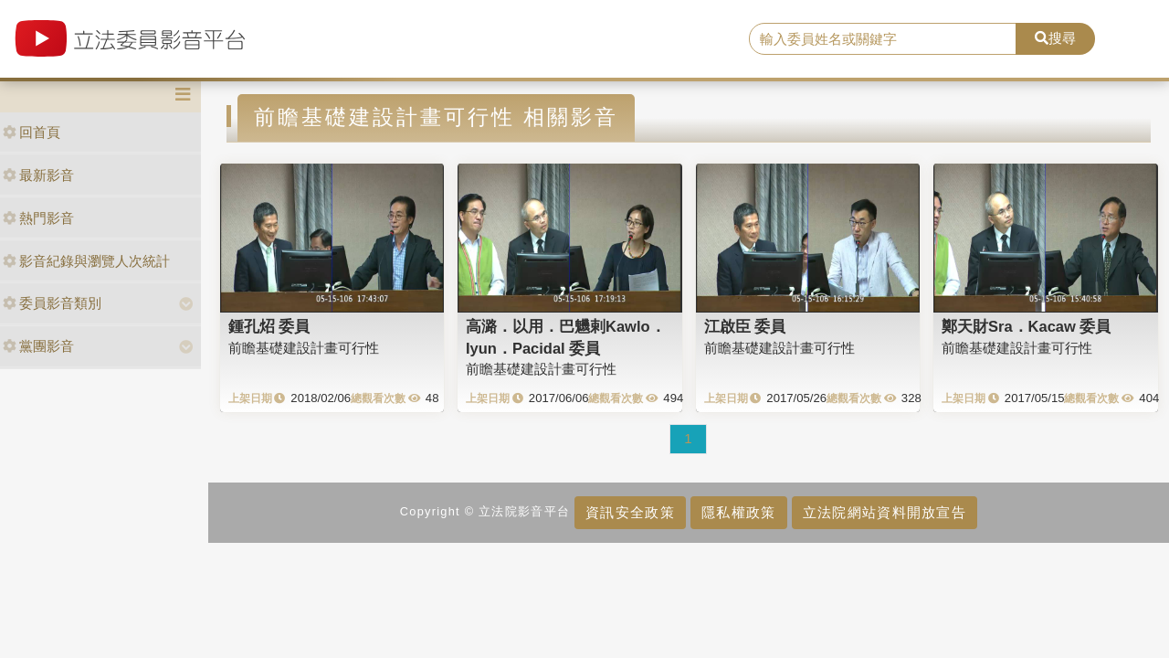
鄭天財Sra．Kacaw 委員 (1026, 326)
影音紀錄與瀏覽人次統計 (86, 261)
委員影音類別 (52, 303)
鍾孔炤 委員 (269, 326)
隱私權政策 (738, 512)
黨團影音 (38, 346)
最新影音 (38, 175)
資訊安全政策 (630, 512)
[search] (882, 39)
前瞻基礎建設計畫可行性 (303, 348)
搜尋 (1055, 38)
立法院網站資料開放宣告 (884, 512)
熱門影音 (38, 218)
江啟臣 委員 (745, 326)
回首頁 (31, 132)
